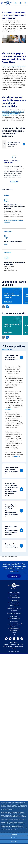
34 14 (6, 244)
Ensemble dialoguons (14, 788)
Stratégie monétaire (14, 799)
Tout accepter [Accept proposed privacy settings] (14, 834)
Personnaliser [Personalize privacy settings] (14, 841)
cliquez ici (17, 652)
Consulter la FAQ (7, 545)
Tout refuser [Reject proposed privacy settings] (14, 837)
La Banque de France (14, 793)
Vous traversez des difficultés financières (14, 66)
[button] (14, 144)
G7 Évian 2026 (14, 791)
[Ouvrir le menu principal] (2, 3)
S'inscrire (14, 772)
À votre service (14, 796)
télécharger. (8, 605)
